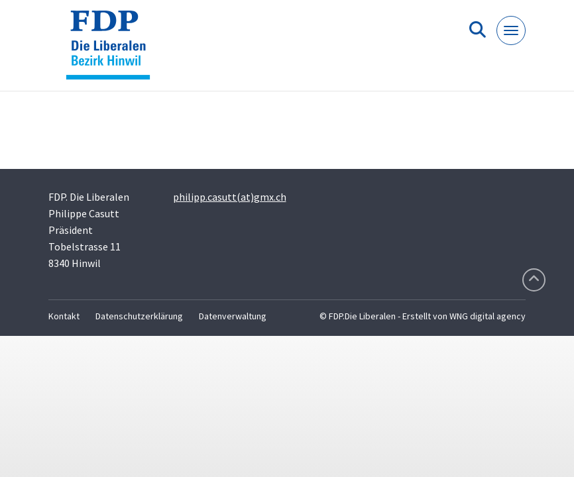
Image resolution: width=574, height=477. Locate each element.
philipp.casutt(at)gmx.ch (229, 196)
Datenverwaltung (232, 316)
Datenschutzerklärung (139, 316)
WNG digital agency (487, 316)
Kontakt (64, 316)
